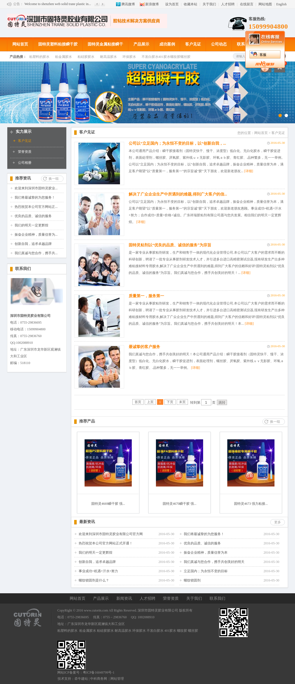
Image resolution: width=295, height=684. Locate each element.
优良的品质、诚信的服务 (33, 216)
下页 (170, 402)
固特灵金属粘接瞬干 (105, 44)
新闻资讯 (124, 598)
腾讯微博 (128, 4)
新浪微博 (152, 4)
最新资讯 (87, 522)
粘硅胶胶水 (86, 57)
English (281, 4)
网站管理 (117, 679)
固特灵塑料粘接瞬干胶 (58, 44)
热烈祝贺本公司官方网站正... (36, 207)
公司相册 (24, 163)
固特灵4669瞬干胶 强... (108, 504)
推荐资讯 (23, 178)
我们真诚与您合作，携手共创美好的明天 (214, 562)
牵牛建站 (81, 679)
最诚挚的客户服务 (144, 347)
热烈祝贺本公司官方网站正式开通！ (106, 543)
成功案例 (167, 44)
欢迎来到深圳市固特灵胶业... (36, 188)
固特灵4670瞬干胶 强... (179, 504)
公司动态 (219, 44)
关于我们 (209, 4)
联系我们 (245, 44)
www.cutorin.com (96, 610)
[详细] (248, 171)
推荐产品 (87, 421)
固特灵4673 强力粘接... (251, 504)
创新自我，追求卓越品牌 (33, 244)
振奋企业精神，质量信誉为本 (206, 553)
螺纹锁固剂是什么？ (94, 580)
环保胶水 (129, 57)
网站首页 (20, 44)
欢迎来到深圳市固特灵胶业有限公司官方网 (111, 534)
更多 (277, 522)
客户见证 (193, 44)
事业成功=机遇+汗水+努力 (98, 571)
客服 (263, 55)
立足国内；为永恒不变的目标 (206, 571)
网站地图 (265, 4)
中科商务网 (98, 679)
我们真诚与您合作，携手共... (36, 253)
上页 (150, 402)
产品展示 (141, 44)
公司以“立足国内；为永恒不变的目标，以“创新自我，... (177, 143)
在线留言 (246, 4)
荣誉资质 (24, 152)
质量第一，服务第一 (146, 296)
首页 (138, 402)
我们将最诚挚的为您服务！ (35, 197)
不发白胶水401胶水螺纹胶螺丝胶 (166, 57)
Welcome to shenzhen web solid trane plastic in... (57, 4)
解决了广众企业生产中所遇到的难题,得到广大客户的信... (178, 194)
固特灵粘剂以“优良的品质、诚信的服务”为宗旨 (170, 245)
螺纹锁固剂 (192, 580)
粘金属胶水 (63, 57)
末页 (182, 402)
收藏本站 (190, 4)
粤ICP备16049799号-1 (99, 672)
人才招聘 (228, 4)
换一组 (54, 179)
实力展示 (23, 131)
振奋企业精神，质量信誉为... (36, 235)
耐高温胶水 (108, 57)
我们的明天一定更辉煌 (31, 225)
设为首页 (172, 4)
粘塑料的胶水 (39, 57)
